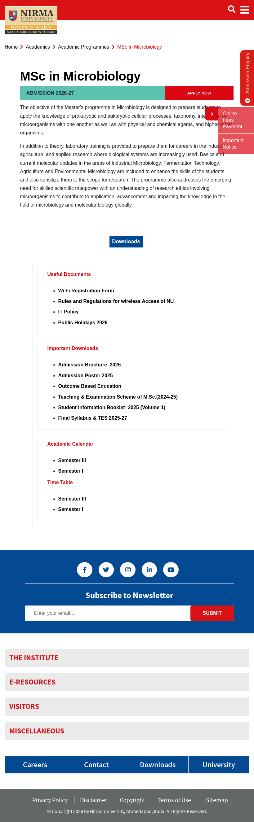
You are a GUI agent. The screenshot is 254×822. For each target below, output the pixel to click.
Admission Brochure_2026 (89, 364)
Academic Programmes (84, 47)
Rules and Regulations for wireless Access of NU (116, 301)
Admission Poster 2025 (85, 375)
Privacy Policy (50, 800)
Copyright (132, 800)
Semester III (72, 460)
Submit (212, 613)
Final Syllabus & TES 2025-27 (92, 418)
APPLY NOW (199, 93)
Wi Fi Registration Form (86, 290)
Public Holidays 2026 (83, 322)
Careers (35, 764)
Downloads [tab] (126, 241)
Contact (96, 764)
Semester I (70, 471)
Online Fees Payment (232, 120)
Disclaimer (93, 800)
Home (11, 47)
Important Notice (233, 144)
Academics (38, 47)
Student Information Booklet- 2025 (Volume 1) (112, 407)
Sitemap (217, 800)
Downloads (158, 764)
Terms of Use (176, 800)
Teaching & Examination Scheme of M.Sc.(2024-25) (118, 397)
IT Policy (68, 311)
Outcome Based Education (90, 386)
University (219, 764)
